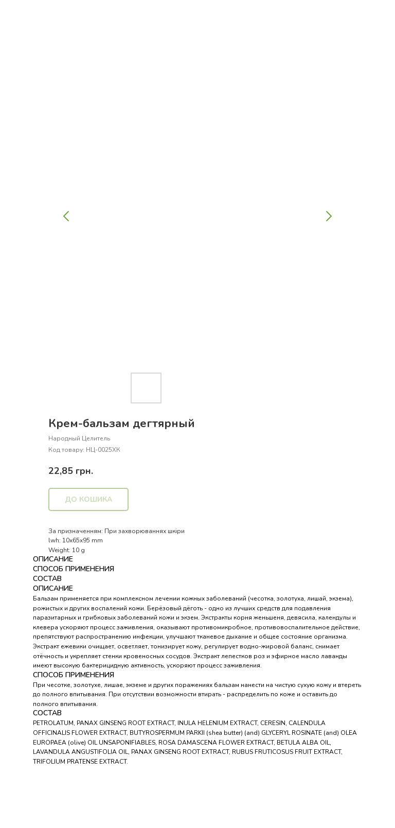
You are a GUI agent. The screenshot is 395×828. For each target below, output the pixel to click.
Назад (27, 15)
